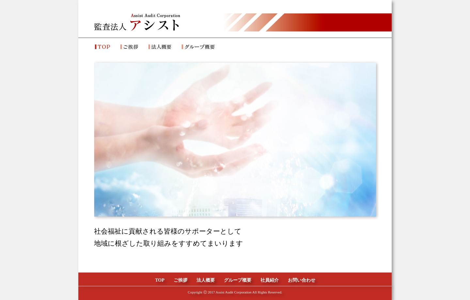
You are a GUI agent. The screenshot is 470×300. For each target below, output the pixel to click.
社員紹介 (269, 280)
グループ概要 (237, 280)
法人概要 (205, 280)
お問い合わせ (301, 280)
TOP (159, 280)
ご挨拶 (180, 280)
